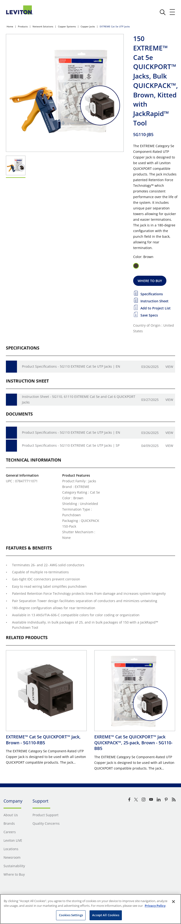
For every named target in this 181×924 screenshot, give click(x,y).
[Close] (173, 901)
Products (23, 26)
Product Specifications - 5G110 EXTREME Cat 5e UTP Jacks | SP (70, 445)
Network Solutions (43, 26)
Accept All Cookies (105, 915)
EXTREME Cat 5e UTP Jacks (115, 26)
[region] (90, 909)
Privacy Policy (155, 905)
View (169, 366)
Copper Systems (67, 26)
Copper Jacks (88, 26)
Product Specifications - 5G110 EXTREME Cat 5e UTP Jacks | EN (71, 366)
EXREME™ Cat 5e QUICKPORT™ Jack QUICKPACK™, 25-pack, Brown (133, 742)
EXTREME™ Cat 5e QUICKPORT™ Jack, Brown (43, 739)
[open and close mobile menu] (172, 12)
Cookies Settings (71, 915)
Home (10, 26)
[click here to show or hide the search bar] (162, 12)
